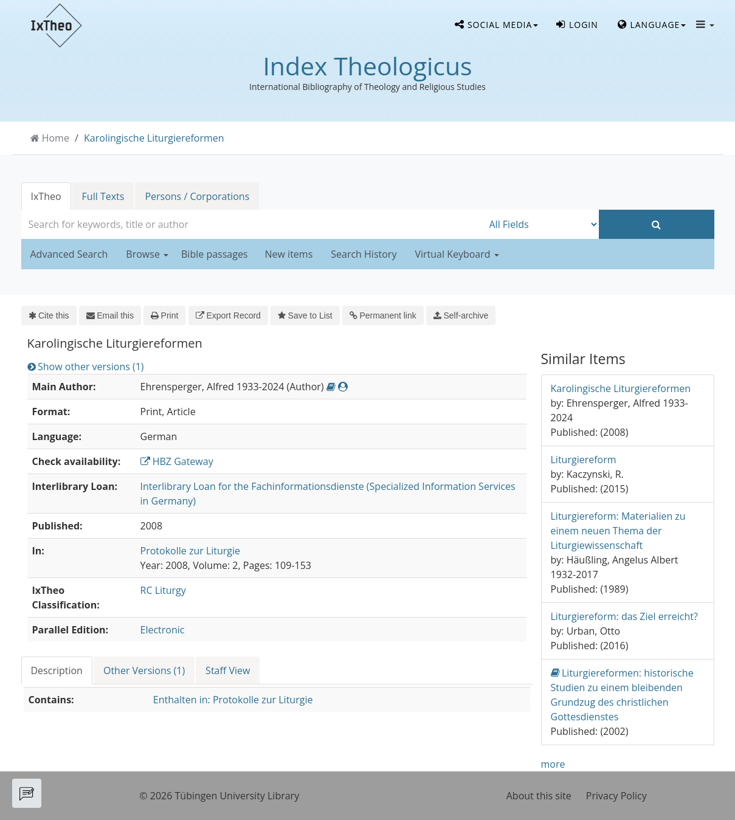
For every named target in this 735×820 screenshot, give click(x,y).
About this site (538, 795)
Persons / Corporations (197, 196)
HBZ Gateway (176, 461)
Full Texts (103, 196)
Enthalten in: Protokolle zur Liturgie (233, 699)
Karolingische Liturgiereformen (154, 138)
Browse (147, 254)
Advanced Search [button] (69, 254)
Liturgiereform (583, 459)
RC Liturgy (163, 590)
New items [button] (289, 254)
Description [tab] (57, 670)
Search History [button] (363, 254)
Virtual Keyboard (457, 254)
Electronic (162, 629)
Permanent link (383, 315)
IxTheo (46, 196)
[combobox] (252, 224)
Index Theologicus (367, 66)
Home (55, 138)
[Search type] (541, 224)
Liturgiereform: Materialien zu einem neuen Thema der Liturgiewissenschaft (618, 530)
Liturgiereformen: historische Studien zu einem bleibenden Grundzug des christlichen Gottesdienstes (622, 694)
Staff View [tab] (227, 670)
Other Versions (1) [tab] (144, 670)
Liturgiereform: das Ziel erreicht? (624, 616)
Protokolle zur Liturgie (190, 550)
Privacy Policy (616, 795)
